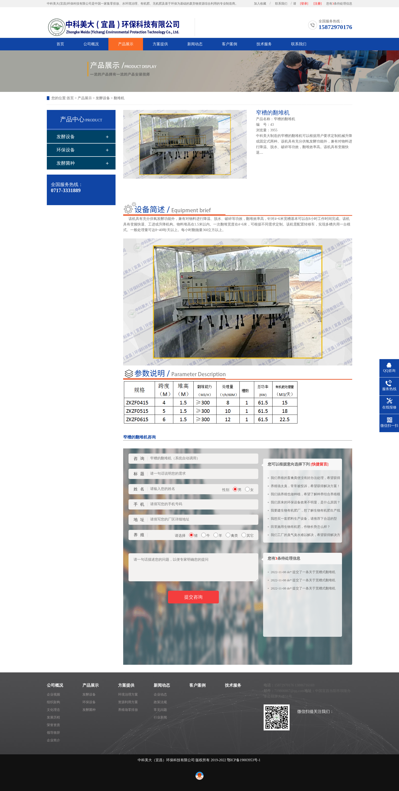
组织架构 (53, 702)
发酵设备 (103, 98)
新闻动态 (195, 44)
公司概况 (91, 44)
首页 (60, 44)
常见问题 (160, 710)
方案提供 (160, 44)
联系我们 (281, 3)
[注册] (318, 3)
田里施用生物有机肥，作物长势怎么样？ (300, 527)
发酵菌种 (65, 163)
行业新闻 (160, 717)
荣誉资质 (53, 725)
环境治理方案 (128, 694)
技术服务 (264, 44)
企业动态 (160, 694)
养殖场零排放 (128, 710)
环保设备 (65, 149)
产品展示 (125, 44)
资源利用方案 (128, 702)
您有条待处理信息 (339, 3)
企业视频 (53, 694)
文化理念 (53, 710)
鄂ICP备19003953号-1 (243, 760)
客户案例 (229, 44)
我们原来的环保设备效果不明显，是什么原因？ (305, 502)
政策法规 (160, 702)
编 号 (261, 124)
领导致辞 (53, 732)
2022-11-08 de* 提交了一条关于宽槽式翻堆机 (303, 572)
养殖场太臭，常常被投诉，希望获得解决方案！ (305, 486)
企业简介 (53, 740)
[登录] (304, 3)
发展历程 (53, 717)
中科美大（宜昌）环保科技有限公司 (166, 760)
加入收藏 (260, 3)
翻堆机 (119, 98)
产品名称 (263, 119)
